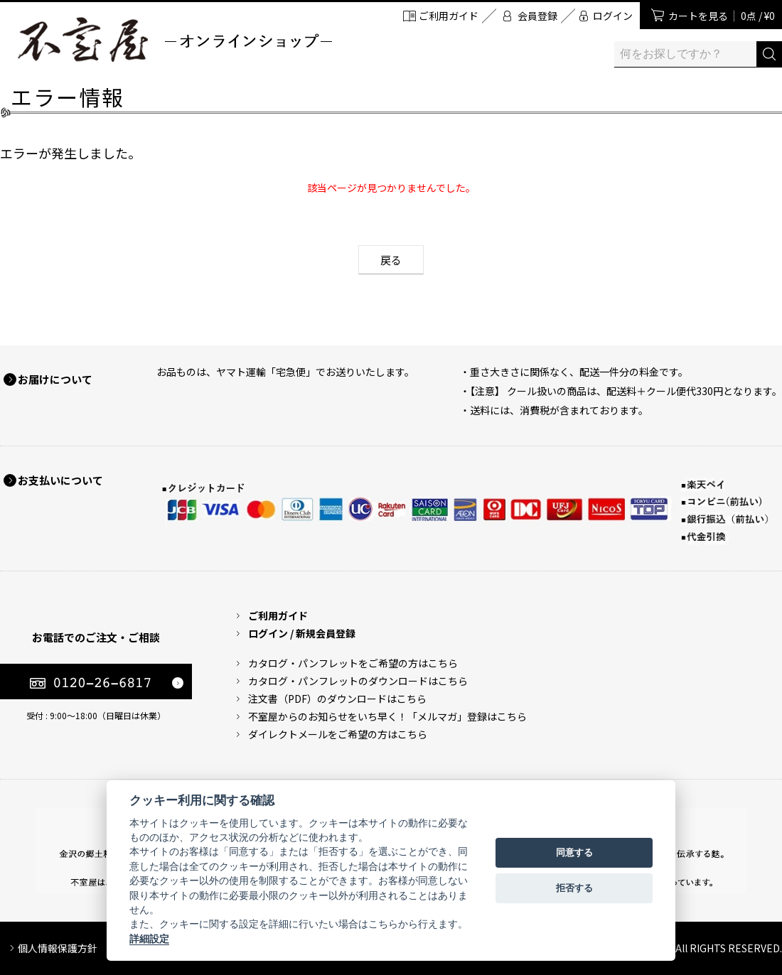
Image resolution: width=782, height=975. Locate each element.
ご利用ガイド (448, 16)
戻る (391, 259)
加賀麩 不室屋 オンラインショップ (174, 39)
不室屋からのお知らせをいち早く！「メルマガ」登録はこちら (387, 716)
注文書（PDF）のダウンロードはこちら (337, 698)
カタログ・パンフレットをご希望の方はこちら (353, 663)
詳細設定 (149, 938)
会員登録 (537, 16)
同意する (574, 852)
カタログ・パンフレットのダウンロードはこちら (358, 681)
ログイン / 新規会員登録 (301, 633)
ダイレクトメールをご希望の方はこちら (337, 734)
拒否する (574, 888)
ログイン (613, 16)
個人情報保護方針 (57, 948)
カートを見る (721, 16)
